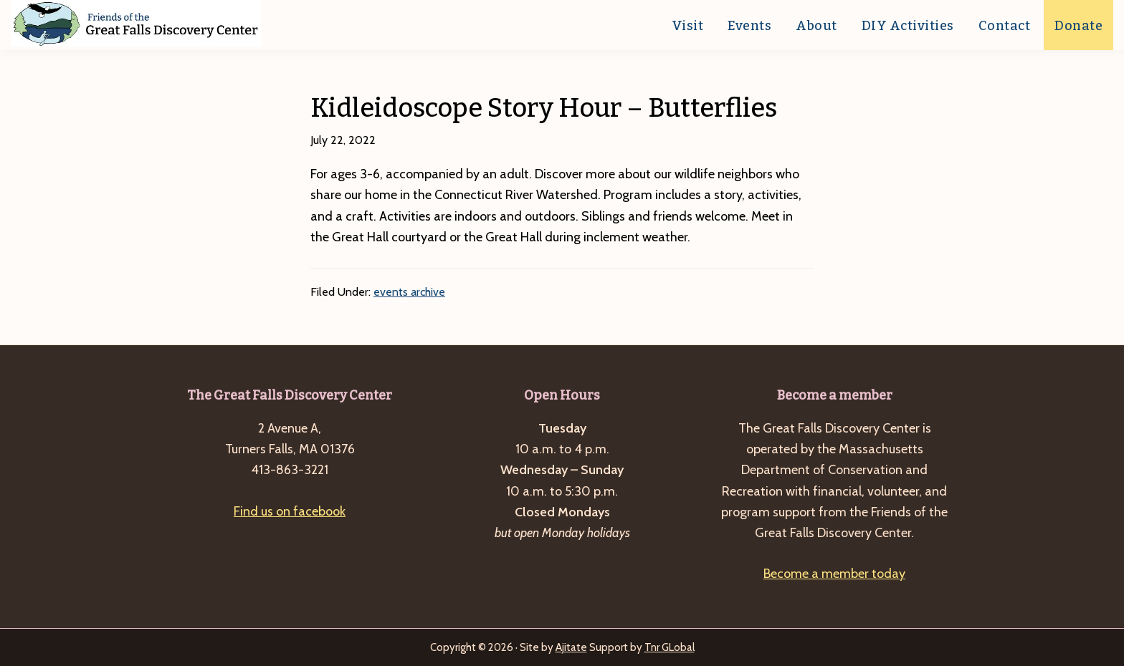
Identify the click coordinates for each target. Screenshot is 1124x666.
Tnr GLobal (669, 647)
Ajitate (571, 647)
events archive (409, 292)
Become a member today (834, 573)
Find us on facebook (290, 511)
